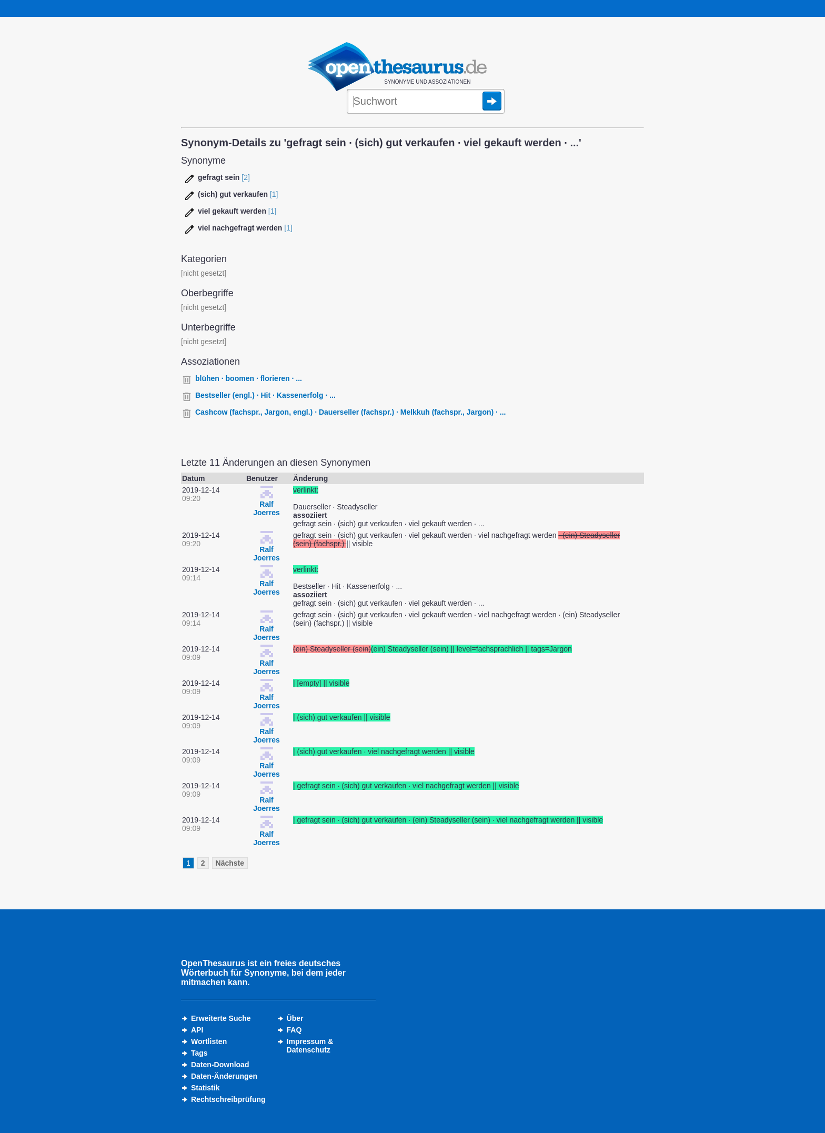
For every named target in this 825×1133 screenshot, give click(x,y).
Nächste (230, 863)
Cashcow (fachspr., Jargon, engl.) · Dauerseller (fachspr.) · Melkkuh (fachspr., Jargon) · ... (350, 412)
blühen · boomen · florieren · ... (248, 378)
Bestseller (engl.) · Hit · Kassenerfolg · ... (265, 395)
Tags (199, 1053)
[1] (274, 194)
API (197, 1030)
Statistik (205, 1088)
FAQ (294, 1030)
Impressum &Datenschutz (310, 1045)
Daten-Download (220, 1064)
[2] (246, 177)
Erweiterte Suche (221, 1018)
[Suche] (426, 102)
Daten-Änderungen (224, 1076)
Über (295, 1018)
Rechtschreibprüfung (228, 1099)
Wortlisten (209, 1041)
